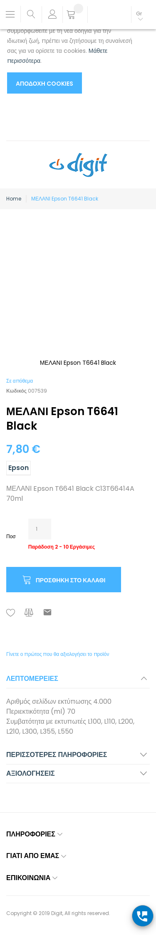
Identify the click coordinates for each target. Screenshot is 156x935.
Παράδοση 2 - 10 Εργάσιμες (61, 546)
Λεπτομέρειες (32, 678)
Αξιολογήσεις (30, 773)
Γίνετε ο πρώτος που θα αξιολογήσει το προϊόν (57, 654)
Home (13, 198)
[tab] (78, 681)
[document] (69, 50)
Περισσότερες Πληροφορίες (56, 754)
